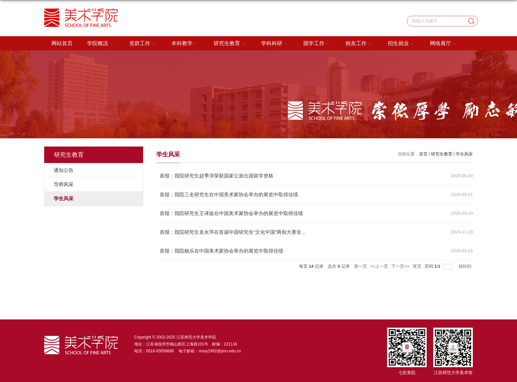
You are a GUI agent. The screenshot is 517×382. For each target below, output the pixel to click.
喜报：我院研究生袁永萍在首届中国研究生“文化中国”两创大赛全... (233, 232)
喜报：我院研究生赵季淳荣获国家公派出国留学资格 (216, 175)
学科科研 (275, 44)
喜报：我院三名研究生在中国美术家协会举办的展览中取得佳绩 (229, 194)
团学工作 (317, 44)
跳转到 (466, 266)
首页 (423, 153)
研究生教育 (230, 44)
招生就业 (401, 44)
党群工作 (143, 44)
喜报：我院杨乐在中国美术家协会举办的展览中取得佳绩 (221, 251)
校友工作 (359, 44)
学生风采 (464, 153)
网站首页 (62, 43)
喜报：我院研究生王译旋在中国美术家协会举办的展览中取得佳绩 (231, 213)
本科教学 (185, 44)
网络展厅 (444, 44)
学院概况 (101, 44)
